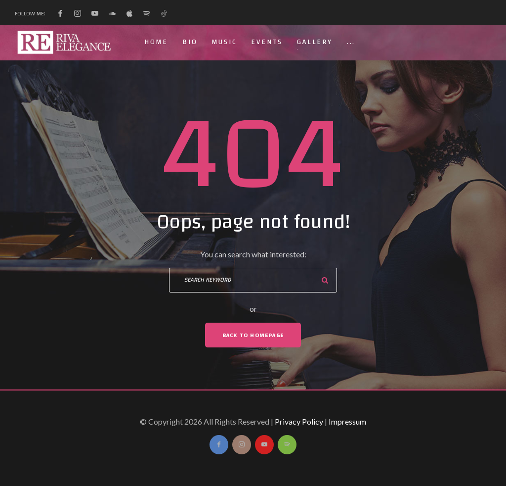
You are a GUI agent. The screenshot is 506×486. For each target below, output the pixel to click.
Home (156, 42)
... (351, 42)
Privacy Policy (299, 421)
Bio (189, 42)
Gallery (315, 42)
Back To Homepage (253, 335)
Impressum (347, 421)
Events (267, 42)
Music (224, 42)
